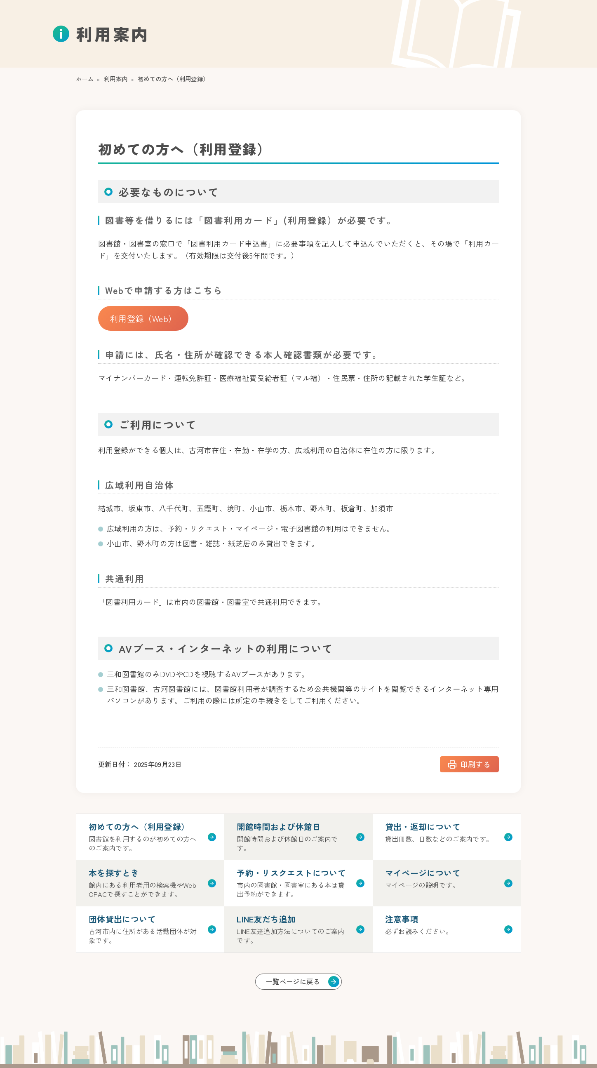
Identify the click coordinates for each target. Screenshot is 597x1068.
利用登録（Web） (143, 318)
